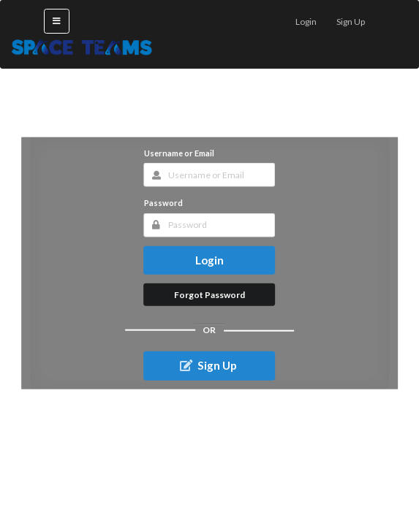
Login (209, 259)
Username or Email (179, 153)
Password (163, 202)
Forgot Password (209, 294)
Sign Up (208, 365)
